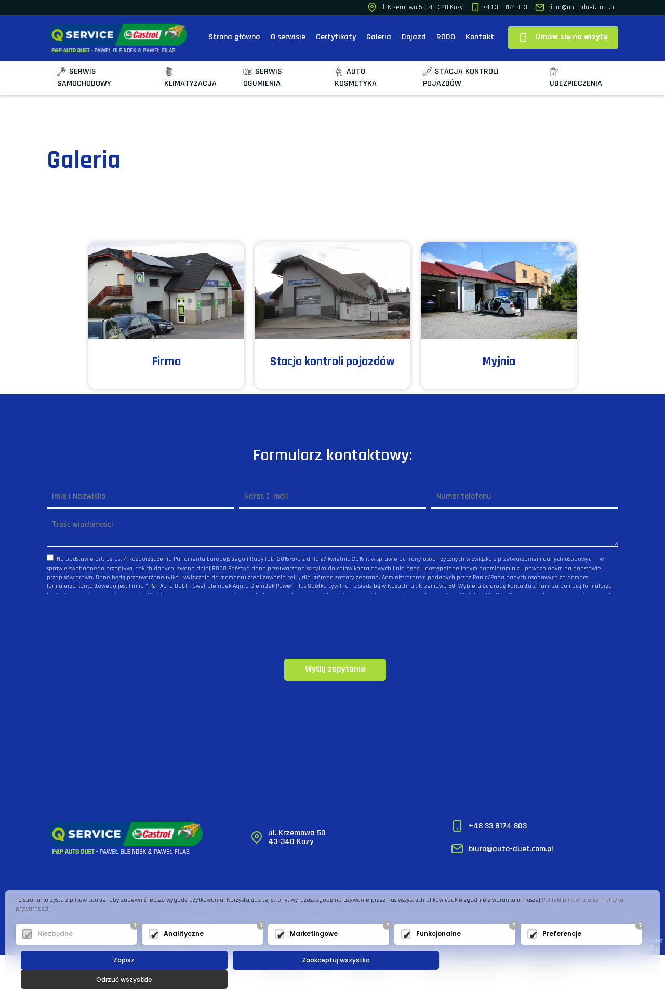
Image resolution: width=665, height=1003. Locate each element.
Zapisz (124, 979)
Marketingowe (314, 953)
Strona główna (234, 37)
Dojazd (414, 37)
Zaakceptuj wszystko (335, 979)
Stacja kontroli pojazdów (461, 77)
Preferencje (561, 953)
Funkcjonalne (438, 953)
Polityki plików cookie (570, 919)
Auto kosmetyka (356, 77)
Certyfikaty (336, 37)
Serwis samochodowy (84, 77)
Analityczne (184, 953)
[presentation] (332, 627)
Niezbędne (55, 953)
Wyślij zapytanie (335, 669)
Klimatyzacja (190, 78)
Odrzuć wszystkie (546, 979)
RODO (445, 37)
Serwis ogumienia (262, 77)
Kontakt (480, 37)
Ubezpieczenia (576, 78)
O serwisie (288, 37)
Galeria (378, 37)
